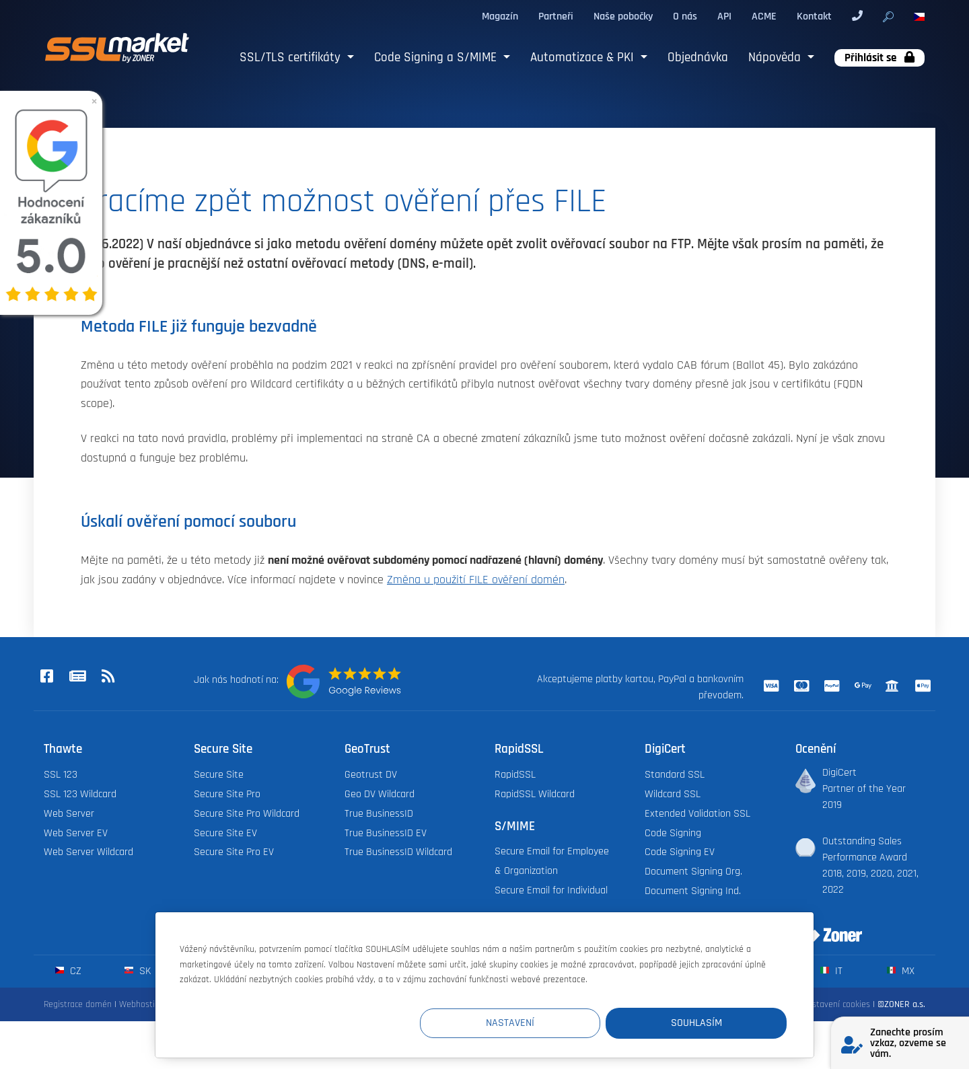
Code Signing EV (680, 852)
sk (137, 971)
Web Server (69, 814)
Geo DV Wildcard (380, 794)
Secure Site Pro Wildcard (246, 814)
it (831, 971)
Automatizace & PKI (583, 57)
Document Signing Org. (693, 871)
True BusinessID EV (386, 833)
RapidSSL (515, 775)
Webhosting (141, 1004)
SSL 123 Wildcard (80, 794)
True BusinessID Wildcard (398, 852)
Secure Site (219, 775)
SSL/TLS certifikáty (292, 57)
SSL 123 (60, 775)
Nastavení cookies (836, 1004)
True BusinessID (379, 814)
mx (900, 971)
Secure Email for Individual (551, 890)
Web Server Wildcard (88, 852)
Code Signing (673, 833)
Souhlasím (705, 1023)
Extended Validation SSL (697, 814)
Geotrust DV (371, 775)
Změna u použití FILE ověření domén (476, 580)
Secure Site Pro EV (234, 852)
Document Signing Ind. (693, 891)
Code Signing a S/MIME (437, 57)
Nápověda (776, 57)
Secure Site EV (225, 833)
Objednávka (698, 57)
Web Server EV (76, 833)
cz (68, 971)
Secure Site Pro (227, 794)
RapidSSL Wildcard (535, 794)
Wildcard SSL (673, 794)
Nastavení (539, 1023)
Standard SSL (675, 775)
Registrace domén (78, 1004)
